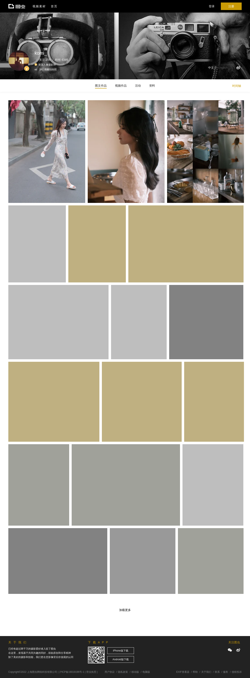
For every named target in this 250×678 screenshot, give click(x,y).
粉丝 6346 (61, 59)
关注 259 (44, 59)
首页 (54, 6)
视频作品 (121, 85)
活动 (138, 85)
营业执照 (91, 671)
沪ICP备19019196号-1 (71, 671)
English (223, 67)
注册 (231, 6)
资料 (152, 85)
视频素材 (39, 6)
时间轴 (236, 85)
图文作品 (101, 85)
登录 (212, 6)
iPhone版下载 (120, 650)
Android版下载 (120, 659)
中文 (211, 67)
